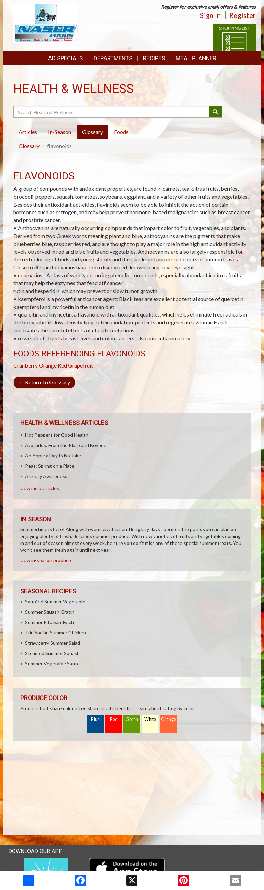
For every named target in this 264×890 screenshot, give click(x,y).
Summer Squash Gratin (49, 612)
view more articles (39, 488)
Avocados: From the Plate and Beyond (66, 445)
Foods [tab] (121, 131)
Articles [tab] (28, 131)
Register (242, 15)
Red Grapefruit (75, 365)
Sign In (210, 15)
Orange (48, 365)
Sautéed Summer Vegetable (55, 601)
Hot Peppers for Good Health (56, 435)
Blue (95, 719)
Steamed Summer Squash (52, 653)
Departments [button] (113, 58)
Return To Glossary (44, 382)
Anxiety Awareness (46, 476)
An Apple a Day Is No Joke (53, 455)
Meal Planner (196, 58)
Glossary (29, 146)
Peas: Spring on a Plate (49, 466)
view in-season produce (45, 560)
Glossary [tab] (92, 131)
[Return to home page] (45, 22)
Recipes (154, 58)
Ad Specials (65, 58)
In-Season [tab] (59, 131)
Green (132, 719)
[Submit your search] (215, 112)
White (150, 719)
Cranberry (25, 365)
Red (114, 719)
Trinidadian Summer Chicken (55, 632)
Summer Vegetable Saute (52, 663)
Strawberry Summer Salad (52, 643)
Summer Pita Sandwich (49, 622)
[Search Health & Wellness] (111, 112)
